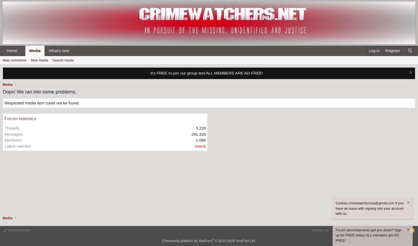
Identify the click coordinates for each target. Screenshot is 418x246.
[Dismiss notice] (410, 73)
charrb (200, 146)
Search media (63, 60)
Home (12, 50)
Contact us (320, 230)
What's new (59, 50)
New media (39, 60)
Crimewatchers (17, 230)
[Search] (410, 51)
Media (35, 50)
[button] (21, 51)
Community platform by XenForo (209, 241)
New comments (15, 60)
